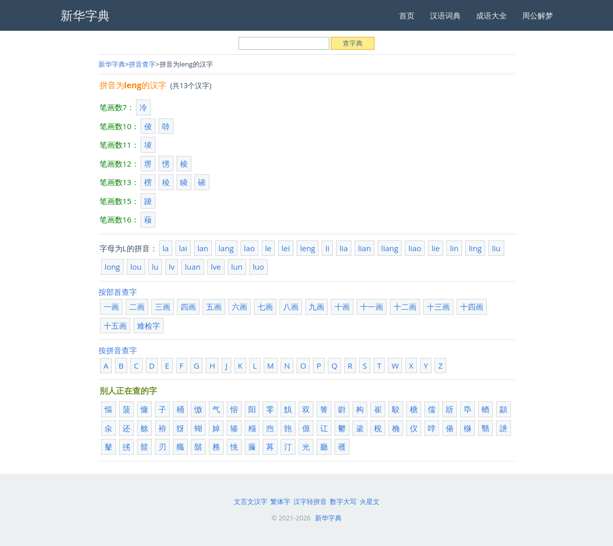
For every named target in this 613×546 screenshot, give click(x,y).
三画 (162, 306)
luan (193, 266)
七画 (265, 306)
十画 (342, 306)
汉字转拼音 (310, 501)
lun (237, 266)
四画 (188, 306)
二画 (137, 306)
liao (414, 248)
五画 (214, 306)
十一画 (371, 306)
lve (216, 266)
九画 (316, 306)
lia (344, 248)
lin (454, 248)
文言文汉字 (250, 501)
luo (258, 266)
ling (475, 248)
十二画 (405, 306)
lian (364, 248)
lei (286, 248)
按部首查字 (117, 292)
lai (183, 248)
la (166, 248)
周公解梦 (537, 15)
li (327, 248)
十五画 (115, 325)
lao (249, 248)
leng (307, 248)
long (112, 266)
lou (136, 266)
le (268, 248)
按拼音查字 (117, 350)
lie (435, 248)
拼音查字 (142, 64)
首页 (406, 15)
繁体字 (280, 501)
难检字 (148, 325)
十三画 (438, 306)
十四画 (471, 306)
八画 (291, 306)
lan (202, 248)
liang (389, 248)
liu (496, 248)
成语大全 (491, 15)
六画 (239, 306)
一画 (111, 306)
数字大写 (343, 501)
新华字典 (111, 64)
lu (155, 266)
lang (226, 248)
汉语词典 (445, 15)
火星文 (370, 501)
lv (171, 266)
